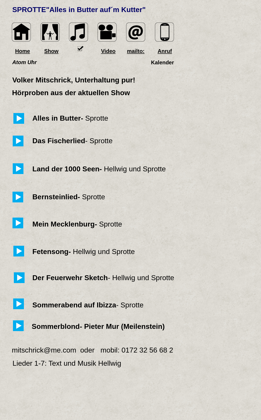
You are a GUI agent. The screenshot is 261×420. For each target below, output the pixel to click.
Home (22, 51)
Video (108, 51)
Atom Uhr (24, 62)
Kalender (162, 62)
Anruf (165, 51)
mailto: (136, 51)
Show (51, 51)
